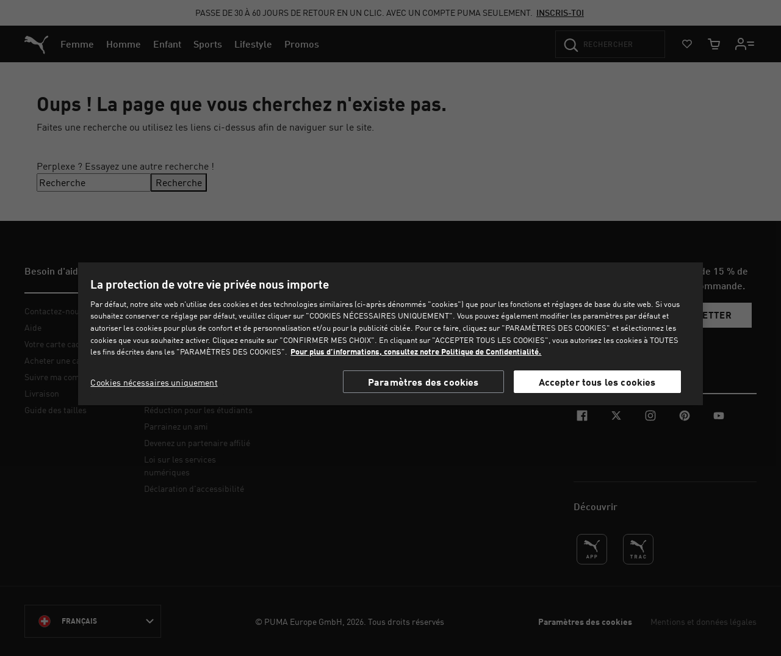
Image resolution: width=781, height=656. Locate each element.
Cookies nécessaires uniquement (153, 382)
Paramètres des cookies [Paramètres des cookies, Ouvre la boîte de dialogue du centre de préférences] (423, 381)
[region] (390, 333)
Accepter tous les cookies (597, 381)
